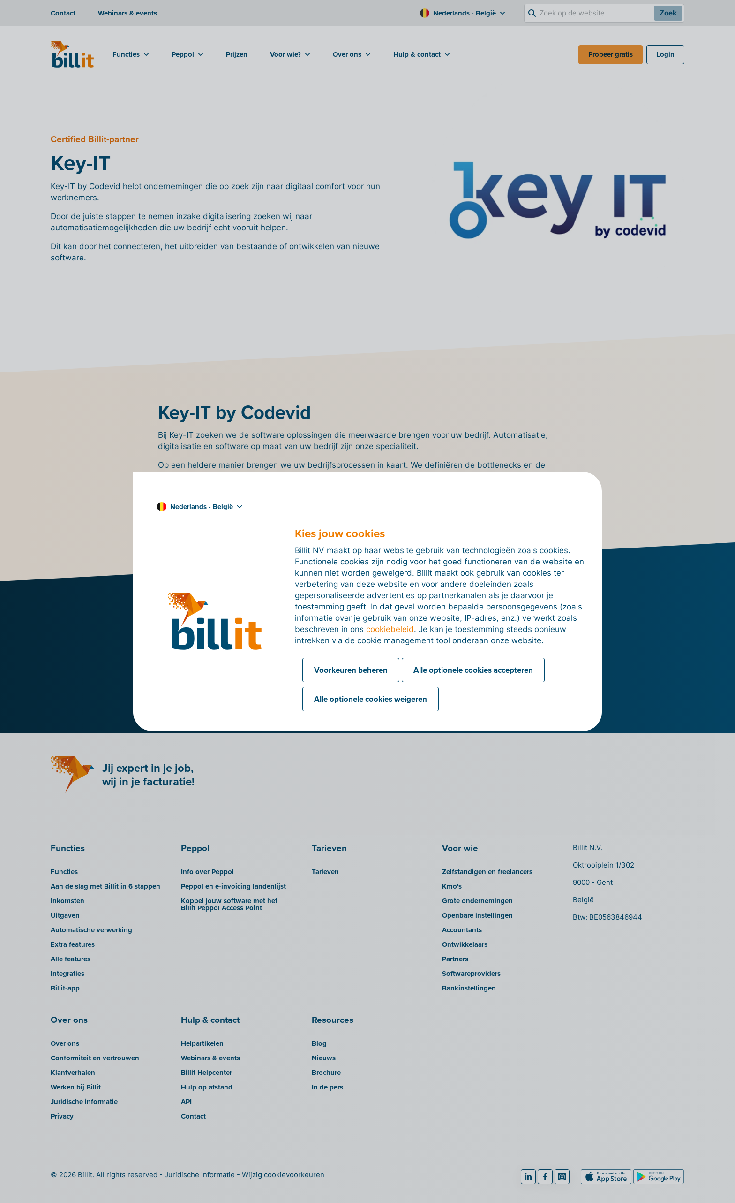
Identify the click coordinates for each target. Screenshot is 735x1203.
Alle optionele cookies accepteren (473, 670)
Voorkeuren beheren (351, 670)
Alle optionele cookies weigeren (370, 699)
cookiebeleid (390, 629)
